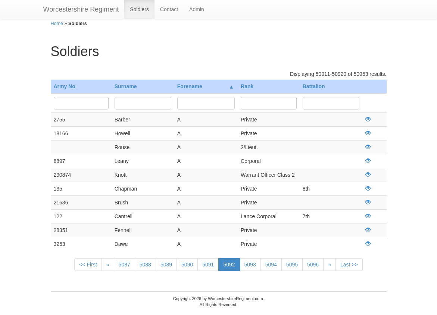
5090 (187, 265)
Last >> (349, 265)
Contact (169, 9)
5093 (250, 265)
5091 (208, 265)
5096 (313, 265)
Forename (205, 86)
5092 (229, 265)
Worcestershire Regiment (81, 9)
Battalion (314, 86)
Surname (126, 86)
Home (57, 23)
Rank (247, 86)
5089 (166, 265)
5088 (145, 265)
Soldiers (139, 9)
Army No (64, 86)
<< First (88, 265)
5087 (124, 265)
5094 (271, 265)
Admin (196, 9)
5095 (292, 265)
